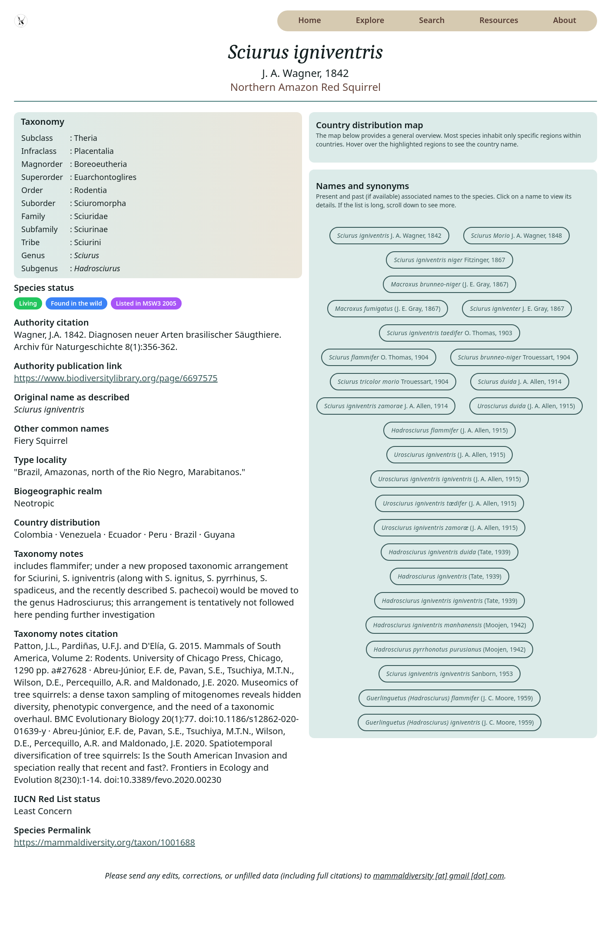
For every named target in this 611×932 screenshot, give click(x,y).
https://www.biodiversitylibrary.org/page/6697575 (116, 378)
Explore (370, 20)
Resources (498, 20)
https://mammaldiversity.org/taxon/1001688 (104, 842)
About (564, 20)
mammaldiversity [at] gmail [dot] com (439, 875)
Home (309, 20)
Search (432, 20)
